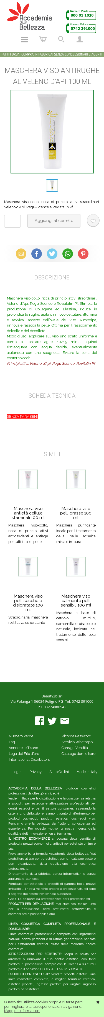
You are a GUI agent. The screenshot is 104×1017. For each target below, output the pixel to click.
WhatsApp (68, 254)
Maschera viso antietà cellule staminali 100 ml (28, 513)
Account (79, 39)
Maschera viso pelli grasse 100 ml (76, 513)
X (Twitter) (52, 254)
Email (21, 254)
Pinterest (83, 254)
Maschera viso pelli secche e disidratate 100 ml (28, 602)
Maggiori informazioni (22, 1011)
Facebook (37, 254)
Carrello (43, 39)
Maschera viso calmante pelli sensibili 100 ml (76, 600)
